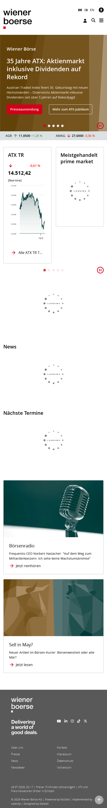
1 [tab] (44, 126)
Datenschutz (65, 761)
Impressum (64, 754)
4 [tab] (58, 126)
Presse (15, 754)
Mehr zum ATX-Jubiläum (70, 109)
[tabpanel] (53, 83)
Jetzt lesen (24, 664)
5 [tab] (62, 126)
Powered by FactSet (57, 799)
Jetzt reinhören (28, 565)
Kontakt (62, 747)
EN (92, 10)
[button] (100, 126)
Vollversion (64, 767)
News (14, 761)
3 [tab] (53, 126)
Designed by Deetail (36, 804)
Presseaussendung (24, 109)
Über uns (17, 747)
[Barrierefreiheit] (101, 10)
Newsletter (18, 767)
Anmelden (85, 21)
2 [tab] (49, 126)
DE (80, 10)
